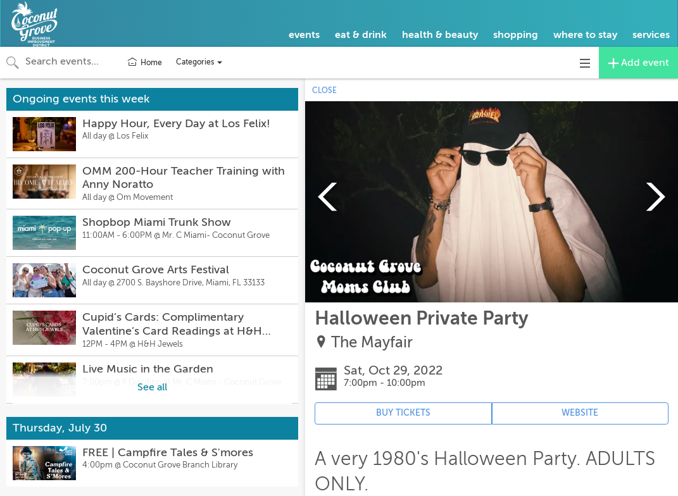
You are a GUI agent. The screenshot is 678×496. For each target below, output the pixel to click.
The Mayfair (372, 342)
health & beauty (440, 34)
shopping (515, 34)
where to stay (585, 34)
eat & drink (361, 34)
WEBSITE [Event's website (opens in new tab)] (580, 413)
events (304, 34)
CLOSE (324, 90)
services (651, 34)
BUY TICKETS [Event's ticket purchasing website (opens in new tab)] (403, 413)
